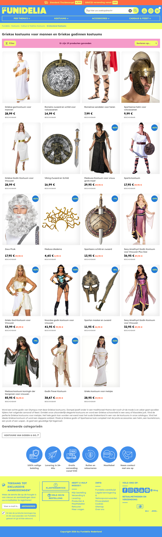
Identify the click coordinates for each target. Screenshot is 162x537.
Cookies (99, 504)
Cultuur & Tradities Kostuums (33, 26)
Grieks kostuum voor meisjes (98, 391)
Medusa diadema (53, 249)
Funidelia (6, 26)
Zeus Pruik (10, 249)
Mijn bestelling (79, 492)
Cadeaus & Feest (139, 18)
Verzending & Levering (78, 497)
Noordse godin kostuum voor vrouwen (59, 321)
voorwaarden (18, 516)
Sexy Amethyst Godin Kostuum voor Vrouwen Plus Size (139, 250)
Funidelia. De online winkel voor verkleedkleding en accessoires (24, 10)
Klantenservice (56, 486)
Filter (11, 43)
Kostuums (60, 18)
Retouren (76, 506)
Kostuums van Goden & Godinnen (22, 435)
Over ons (99, 509)
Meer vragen (78, 509)
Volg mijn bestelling (55, 496)
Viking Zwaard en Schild (57, 178)
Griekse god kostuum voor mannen (18, 108)
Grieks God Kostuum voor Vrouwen (17, 321)
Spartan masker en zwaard (97, 320)
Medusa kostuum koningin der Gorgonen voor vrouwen (20, 392)
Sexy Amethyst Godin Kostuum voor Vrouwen (139, 321)
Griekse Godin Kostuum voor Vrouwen (19, 179)
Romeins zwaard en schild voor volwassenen (60, 108)
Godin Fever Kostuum (55, 391)
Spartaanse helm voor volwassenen (135, 108)
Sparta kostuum (132, 178)
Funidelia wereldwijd (105, 490)
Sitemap (99, 506)
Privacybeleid (102, 501)
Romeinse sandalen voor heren (99, 107)
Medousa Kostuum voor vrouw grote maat (99, 179)
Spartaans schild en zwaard (98, 249)
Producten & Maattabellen (78, 502)
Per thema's (21, 18)
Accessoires (99, 18)
